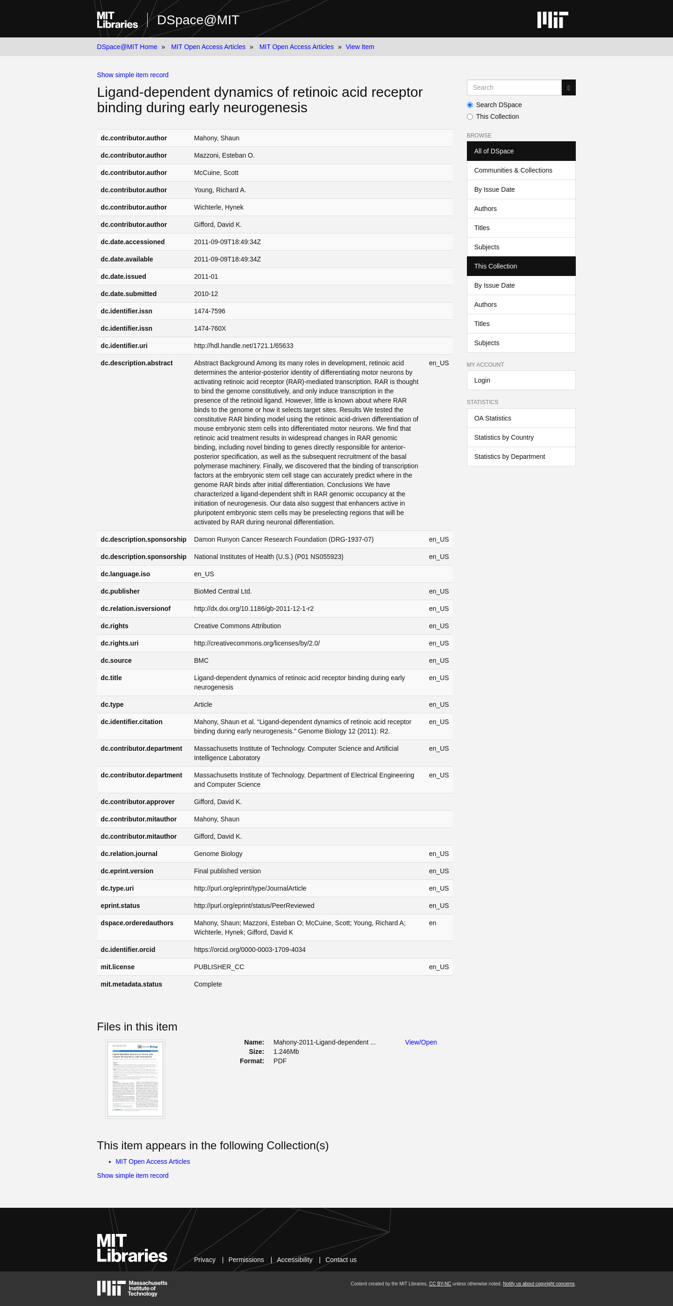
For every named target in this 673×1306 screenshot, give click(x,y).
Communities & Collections (513, 170)
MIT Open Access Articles (208, 47)
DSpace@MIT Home (127, 47)
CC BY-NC (440, 1283)
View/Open (421, 1042)
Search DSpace (494, 105)
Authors (485, 208)
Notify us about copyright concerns (538, 1283)
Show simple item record (133, 75)
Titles (482, 228)
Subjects (487, 247)
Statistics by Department (509, 456)
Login (482, 380)
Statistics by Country (504, 437)
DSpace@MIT (198, 20)
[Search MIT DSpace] (514, 87)
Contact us (341, 1259)
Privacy (204, 1259)
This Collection (493, 116)
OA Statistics (492, 418)
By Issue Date (494, 189)
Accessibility (294, 1259)
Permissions (246, 1259)
